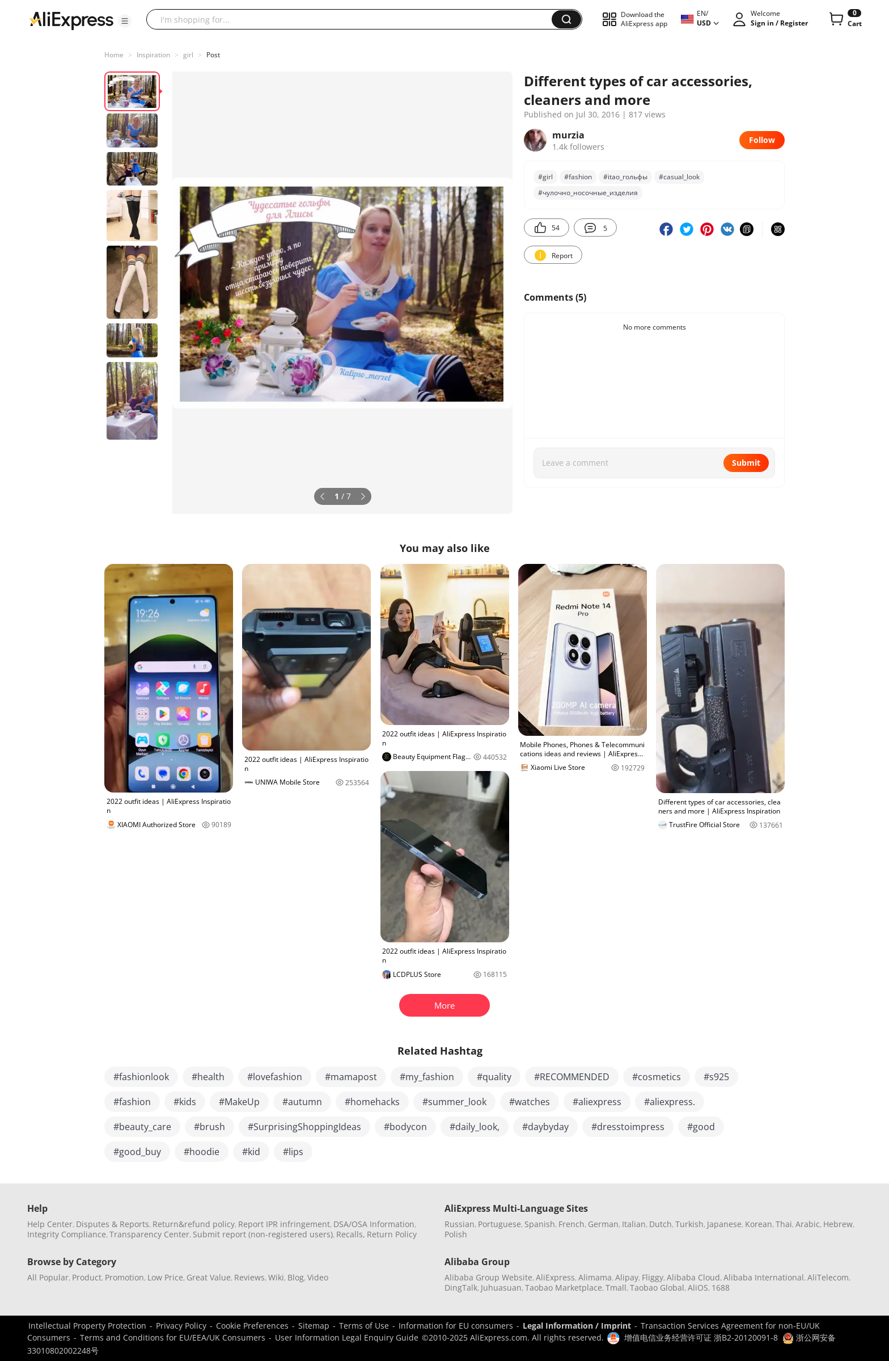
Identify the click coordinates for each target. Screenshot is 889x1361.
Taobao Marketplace (563, 1287)
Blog (295, 1277)
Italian (634, 1224)
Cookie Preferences (252, 1325)
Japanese (724, 1224)
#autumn (302, 1101)
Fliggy (652, 1277)
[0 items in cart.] (844, 19)
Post (213, 55)
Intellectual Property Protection (87, 1325)
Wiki (276, 1277)
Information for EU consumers (456, 1325)
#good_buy (137, 1151)
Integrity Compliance (66, 1234)
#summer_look (454, 1101)
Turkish (689, 1224)
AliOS (698, 1287)
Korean (758, 1224)
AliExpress (555, 1277)
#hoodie (201, 1151)
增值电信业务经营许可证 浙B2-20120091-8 (701, 1337)
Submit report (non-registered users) (263, 1234)
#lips (293, 1151)
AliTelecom (828, 1277)
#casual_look (679, 177)
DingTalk (460, 1287)
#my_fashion (427, 1077)
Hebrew (838, 1224)
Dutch (660, 1224)
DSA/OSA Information (373, 1224)
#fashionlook (141, 1077)
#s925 (716, 1077)
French (571, 1224)
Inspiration (153, 55)
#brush (209, 1126)
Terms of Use (364, 1325)
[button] (125, 21)
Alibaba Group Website (488, 1277)
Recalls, (350, 1234)
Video (317, 1277)
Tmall (616, 1287)
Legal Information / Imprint (577, 1325)
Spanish (539, 1224)
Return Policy (392, 1234)
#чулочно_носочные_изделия (588, 192)
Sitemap (313, 1325)
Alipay (626, 1277)
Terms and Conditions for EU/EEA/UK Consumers (172, 1337)
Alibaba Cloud (693, 1277)
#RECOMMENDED (571, 1077)
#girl (545, 177)
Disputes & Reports (112, 1224)
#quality (494, 1077)
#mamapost (351, 1077)
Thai (784, 1224)
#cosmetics (656, 1077)
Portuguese (499, 1224)
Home (114, 55)
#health (208, 1077)
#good (701, 1126)
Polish (455, 1234)
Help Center (50, 1224)
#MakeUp (239, 1101)
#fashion (578, 177)
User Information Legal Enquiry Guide (346, 1337)
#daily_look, (474, 1126)
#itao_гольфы (625, 177)
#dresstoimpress (627, 1126)
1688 (721, 1287)
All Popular (48, 1277)
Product (86, 1277)
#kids (184, 1101)
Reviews (249, 1277)
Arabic (807, 1224)
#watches (529, 1101)
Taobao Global (657, 1287)
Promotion (124, 1277)
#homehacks (372, 1101)
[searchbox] (353, 19)
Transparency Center (149, 1234)
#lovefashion (274, 1077)
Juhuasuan (501, 1287)
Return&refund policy (194, 1224)
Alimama (595, 1277)
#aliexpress (597, 1101)
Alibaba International (763, 1277)
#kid (251, 1151)
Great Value (209, 1277)
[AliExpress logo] (71, 20)
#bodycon (405, 1126)
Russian (459, 1224)
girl (188, 55)
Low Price (165, 1277)
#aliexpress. (669, 1101)
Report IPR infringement (284, 1224)
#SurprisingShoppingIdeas (304, 1126)
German (603, 1224)
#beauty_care (142, 1126)
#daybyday (545, 1126)
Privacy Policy (181, 1325)
